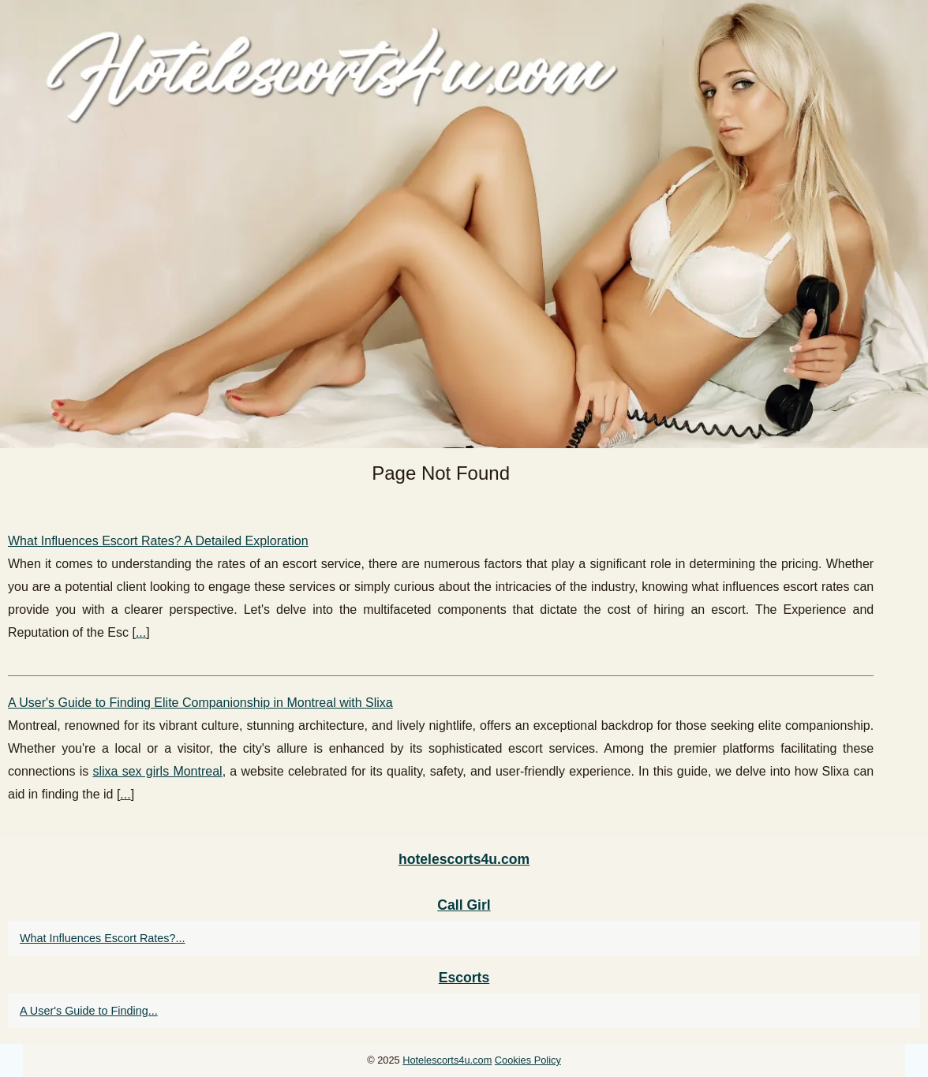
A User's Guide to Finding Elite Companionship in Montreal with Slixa (200, 702)
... (141, 632)
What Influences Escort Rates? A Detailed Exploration (158, 541)
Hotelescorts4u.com (447, 1060)
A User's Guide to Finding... (89, 1010)
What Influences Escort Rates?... (102, 938)
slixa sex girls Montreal (157, 771)
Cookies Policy (528, 1060)
